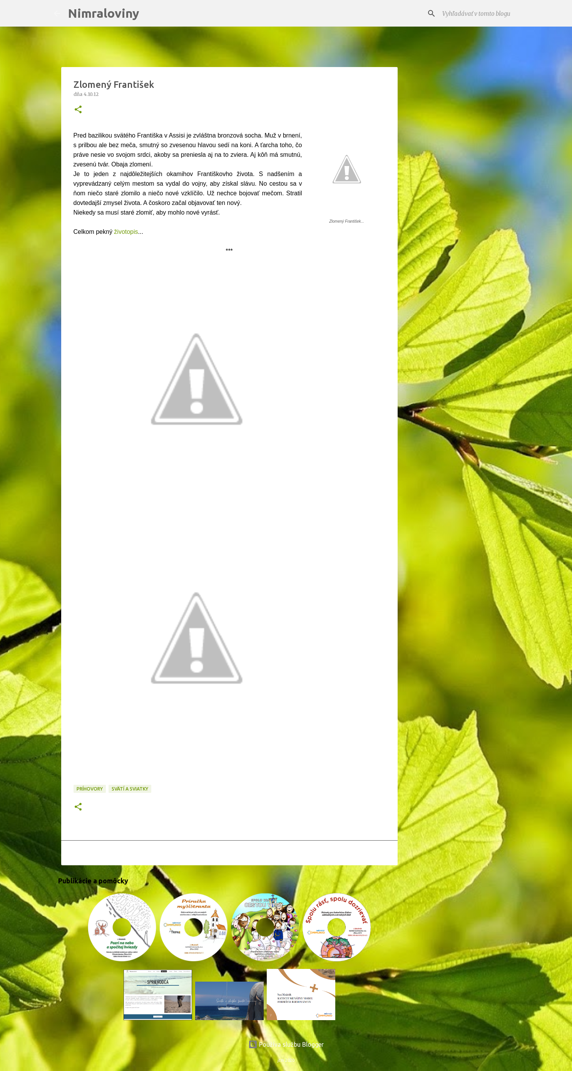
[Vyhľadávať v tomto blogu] (479, 13)
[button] (78, 110)
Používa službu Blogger (286, 1044)
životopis (125, 231)
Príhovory (90, 788)
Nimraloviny (103, 13)
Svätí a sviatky (130, 788)
